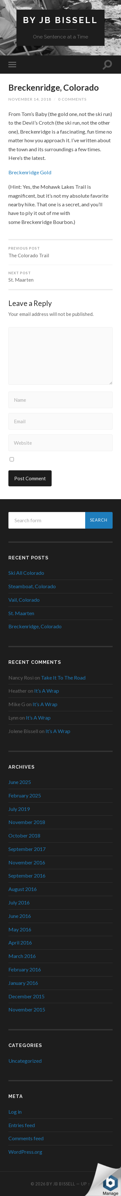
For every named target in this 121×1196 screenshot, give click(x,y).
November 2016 (26, 862)
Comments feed (26, 1138)
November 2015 (26, 1009)
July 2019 (19, 809)
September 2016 (26, 875)
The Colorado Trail (60, 252)
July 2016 (19, 902)
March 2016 (22, 956)
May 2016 (19, 929)
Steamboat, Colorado (32, 586)
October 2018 (24, 835)
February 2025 (24, 795)
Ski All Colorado (26, 573)
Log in (15, 1112)
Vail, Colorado (24, 600)
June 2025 (19, 782)
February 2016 (24, 969)
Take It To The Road (63, 677)
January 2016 (23, 983)
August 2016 (22, 889)
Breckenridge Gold (29, 172)
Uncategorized (25, 1061)
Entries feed (21, 1125)
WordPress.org (25, 1152)
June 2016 (19, 916)
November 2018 (26, 822)
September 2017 (26, 849)
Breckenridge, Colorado (53, 87)
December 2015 (26, 996)
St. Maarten (60, 277)
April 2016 (20, 942)
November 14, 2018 (29, 99)
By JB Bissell (60, 20)
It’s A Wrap (46, 691)
